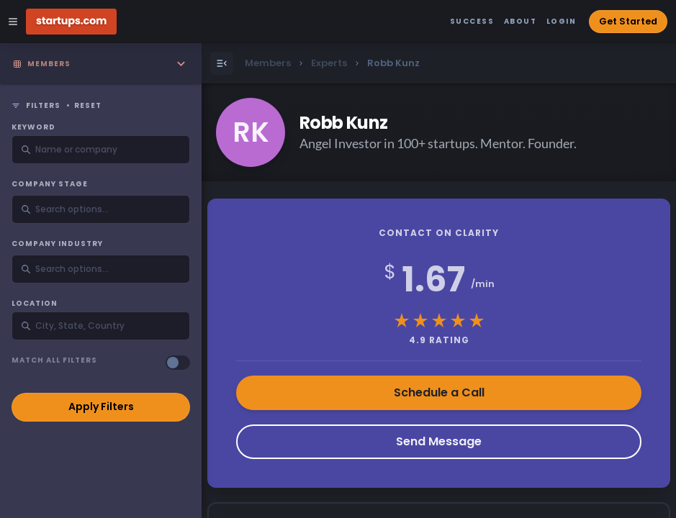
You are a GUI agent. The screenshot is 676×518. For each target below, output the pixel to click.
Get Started (628, 21)
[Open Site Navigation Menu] (13, 21)
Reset (88, 106)
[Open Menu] (221, 63)
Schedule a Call (439, 392)
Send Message (439, 441)
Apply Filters (101, 406)
